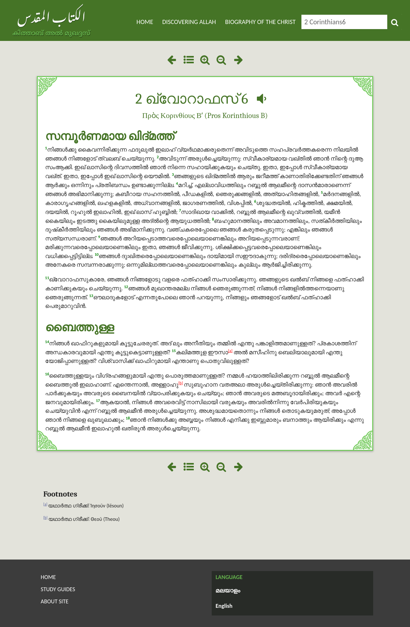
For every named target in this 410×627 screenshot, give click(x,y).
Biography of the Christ (260, 22)
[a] (230, 350)
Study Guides (58, 589)
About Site (55, 601)
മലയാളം (228, 591)
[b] (180, 382)
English (224, 605)
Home (144, 22)
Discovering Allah (189, 22)
